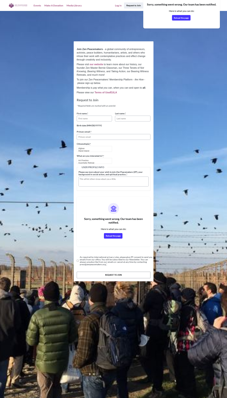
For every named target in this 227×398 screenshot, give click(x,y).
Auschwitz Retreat (93, 163)
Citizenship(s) (84, 144)
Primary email (84, 131)
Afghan (93, 148)
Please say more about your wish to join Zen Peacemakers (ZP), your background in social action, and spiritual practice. (111, 173)
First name (82, 113)
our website (96, 64)
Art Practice (93, 160)
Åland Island (93, 151)
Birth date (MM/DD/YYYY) (89, 125)
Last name (120, 113)
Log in (118, 5)
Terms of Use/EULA (106, 92)
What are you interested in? (90, 156)
